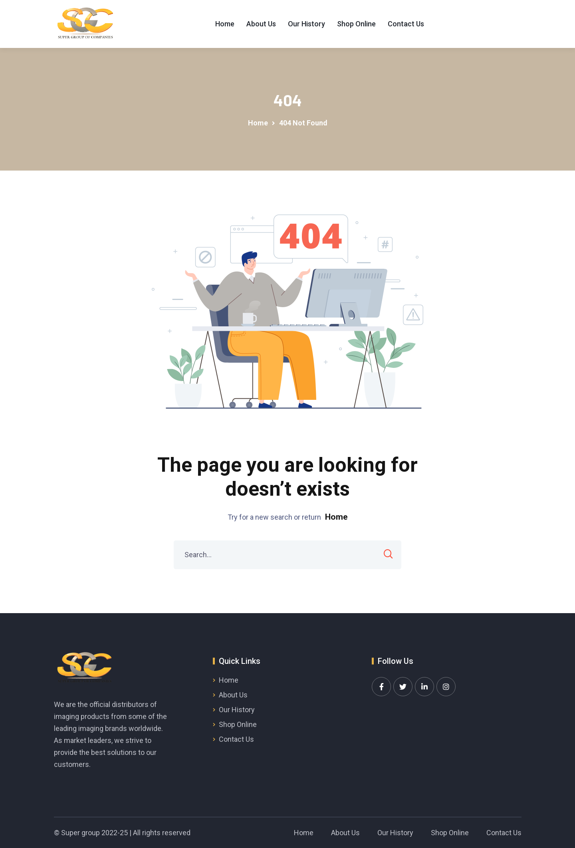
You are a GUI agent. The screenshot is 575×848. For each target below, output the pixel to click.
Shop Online (356, 24)
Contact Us (406, 24)
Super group (80, 832)
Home (224, 24)
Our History (306, 24)
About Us (261, 24)
